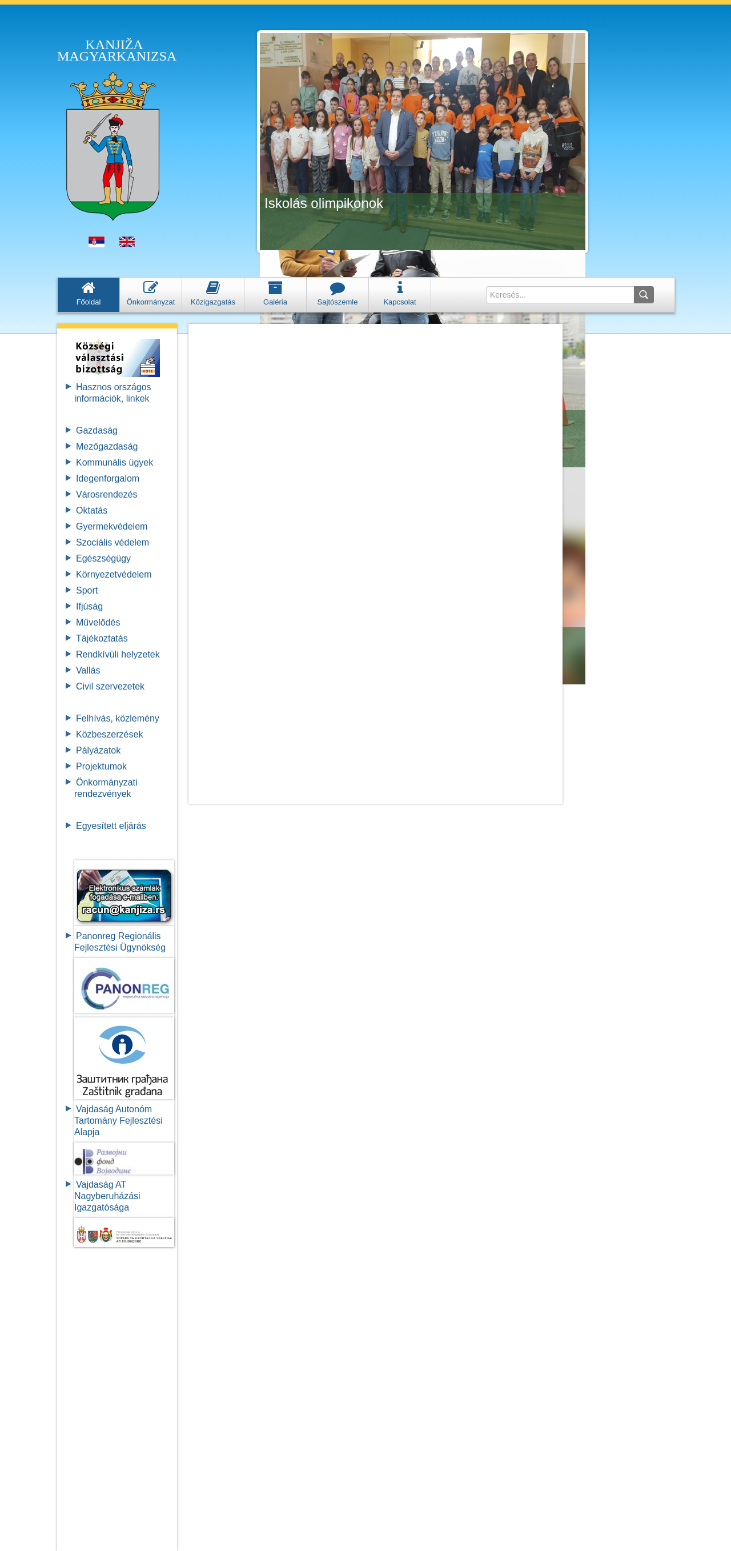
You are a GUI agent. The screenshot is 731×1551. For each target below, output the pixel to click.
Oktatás (91, 510)
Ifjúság (89, 606)
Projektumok (101, 766)
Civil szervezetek (110, 686)
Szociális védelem (112, 542)
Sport (87, 590)
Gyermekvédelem (111, 526)
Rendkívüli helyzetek (118, 654)
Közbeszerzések (109, 734)
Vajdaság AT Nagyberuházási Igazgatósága (107, 1196)
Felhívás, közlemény (117, 718)
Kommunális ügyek (114, 462)
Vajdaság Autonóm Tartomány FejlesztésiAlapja (118, 1120)
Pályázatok (98, 750)
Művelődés (98, 622)
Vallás (88, 670)
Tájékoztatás (102, 638)
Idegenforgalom (107, 478)
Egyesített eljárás (111, 826)
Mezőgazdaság (107, 446)
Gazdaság (97, 430)
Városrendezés (107, 494)
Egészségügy (103, 558)
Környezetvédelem (114, 574)
